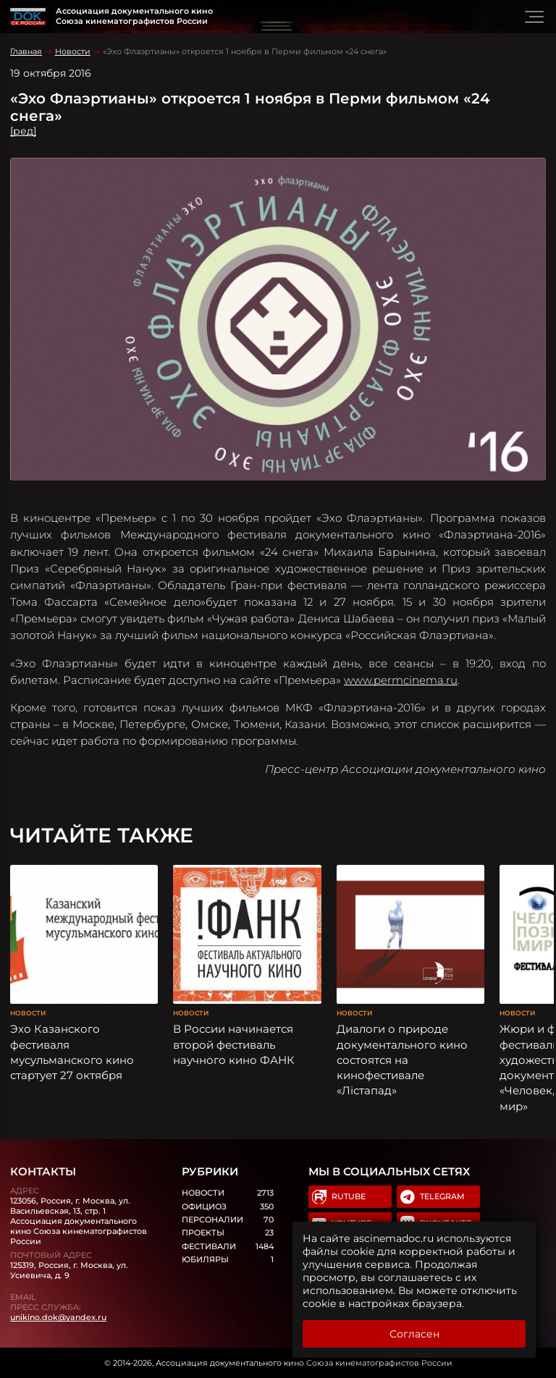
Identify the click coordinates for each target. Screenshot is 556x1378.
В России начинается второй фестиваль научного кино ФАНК (234, 1044)
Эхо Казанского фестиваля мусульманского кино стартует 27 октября (72, 1052)
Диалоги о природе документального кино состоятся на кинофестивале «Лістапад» (402, 1059)
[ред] (23, 131)
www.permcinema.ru (401, 680)
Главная (26, 51)
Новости (72, 51)
